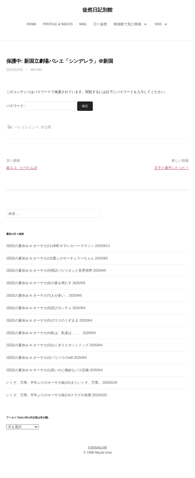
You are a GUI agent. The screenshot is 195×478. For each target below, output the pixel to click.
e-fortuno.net (97, 447)
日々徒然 (100, 24)
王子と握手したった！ (171, 168)
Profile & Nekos (58, 24)
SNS (158, 24)
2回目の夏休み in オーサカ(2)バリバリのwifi (39, 357)
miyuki (36, 69)
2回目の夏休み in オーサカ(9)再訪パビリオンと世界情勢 (49, 270)
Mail (83, 24)
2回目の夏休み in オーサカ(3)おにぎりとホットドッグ (47, 345)
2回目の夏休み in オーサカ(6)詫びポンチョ (39, 308)
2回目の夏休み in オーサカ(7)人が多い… (37, 295)
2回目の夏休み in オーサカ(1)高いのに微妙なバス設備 (47, 370)
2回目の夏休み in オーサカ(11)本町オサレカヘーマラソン (50, 246)
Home (32, 24)
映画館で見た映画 (127, 24)
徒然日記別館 (97, 9)
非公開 (46, 127)
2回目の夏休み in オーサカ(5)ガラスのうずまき (42, 320)
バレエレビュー (27, 127)
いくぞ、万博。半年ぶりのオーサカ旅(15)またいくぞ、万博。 (54, 382)
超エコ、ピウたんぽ (21, 168)
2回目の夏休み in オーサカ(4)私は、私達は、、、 (44, 333)
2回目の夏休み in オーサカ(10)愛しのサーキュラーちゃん (50, 258)
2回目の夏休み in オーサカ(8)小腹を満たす (39, 283)
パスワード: (41, 106)
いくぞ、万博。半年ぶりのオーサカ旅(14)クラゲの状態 (48, 395)
